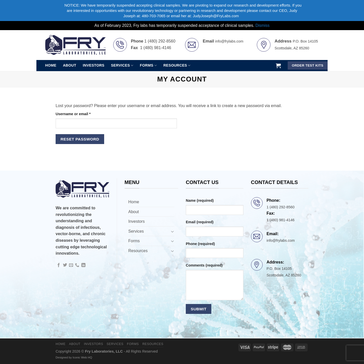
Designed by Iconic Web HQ (74, 357)
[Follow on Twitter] (65, 265)
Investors (93, 65)
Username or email (81, 113)
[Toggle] (172, 231)
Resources (176, 65)
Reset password (80, 139)
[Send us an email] (71, 265)
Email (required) (200, 222)
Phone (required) (200, 244)
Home (50, 65)
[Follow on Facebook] (59, 265)
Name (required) (200, 200)
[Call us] (77, 265)
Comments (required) (204, 265)
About (69, 65)
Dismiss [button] (262, 25)
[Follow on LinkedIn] (83, 265)
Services (122, 65)
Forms (148, 65)
